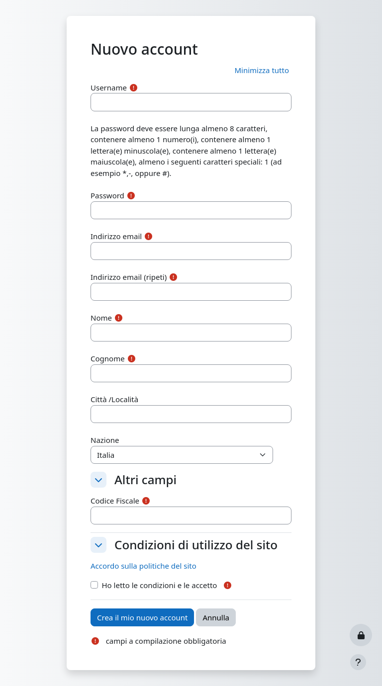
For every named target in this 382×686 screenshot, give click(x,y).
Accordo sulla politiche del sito (143, 566)
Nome (101, 318)
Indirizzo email (116, 236)
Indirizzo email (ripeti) (129, 277)
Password (107, 195)
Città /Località (114, 399)
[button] (261, 70)
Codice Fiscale (115, 501)
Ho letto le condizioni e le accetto (159, 585)
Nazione (105, 440)
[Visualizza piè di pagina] (358, 662)
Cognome (108, 358)
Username (109, 87)
